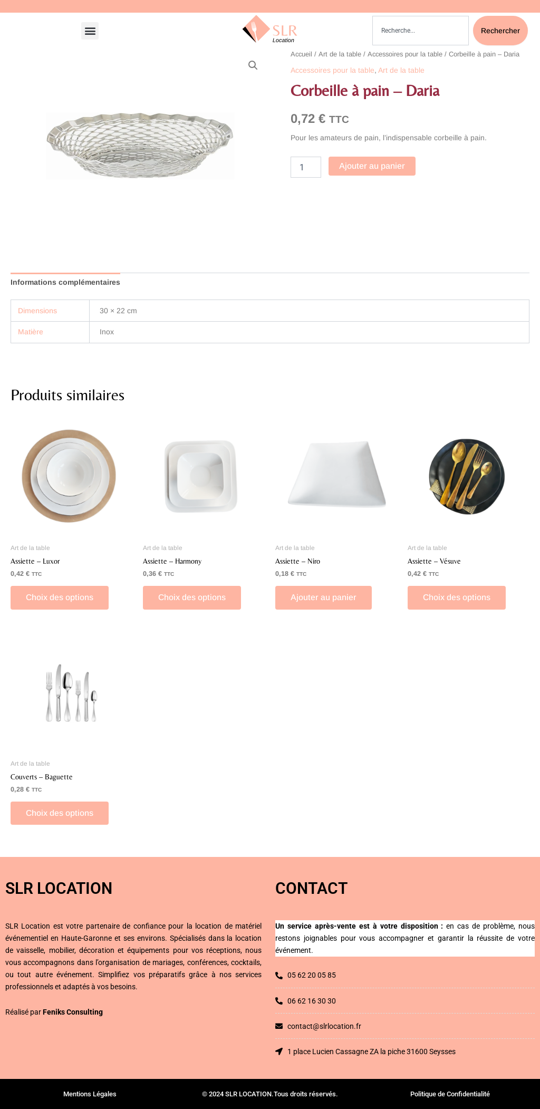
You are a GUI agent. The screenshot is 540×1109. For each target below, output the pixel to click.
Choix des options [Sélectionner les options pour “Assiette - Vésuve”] (457, 597)
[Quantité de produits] (306, 167)
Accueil (301, 54)
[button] (90, 31)
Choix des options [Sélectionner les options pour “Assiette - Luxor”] (60, 597)
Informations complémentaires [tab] (65, 282)
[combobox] (420, 30)
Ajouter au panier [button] (324, 597)
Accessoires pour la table (405, 54)
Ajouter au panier (372, 165)
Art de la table (340, 54)
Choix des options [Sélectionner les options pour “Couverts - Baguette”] (60, 813)
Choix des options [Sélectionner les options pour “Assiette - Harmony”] (193, 597)
